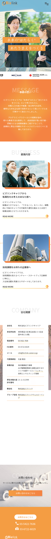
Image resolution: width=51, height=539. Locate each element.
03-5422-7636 (23, 349)
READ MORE (26, 216)
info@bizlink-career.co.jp (27, 361)
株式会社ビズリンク (25, 397)
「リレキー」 (38, 379)
